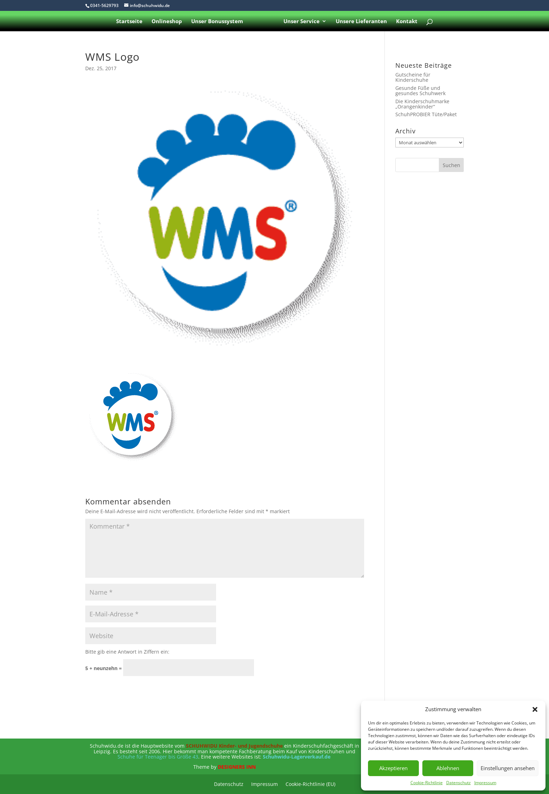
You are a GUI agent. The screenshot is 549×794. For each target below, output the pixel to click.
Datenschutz (458, 783)
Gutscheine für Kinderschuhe (412, 77)
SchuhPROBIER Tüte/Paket (426, 114)
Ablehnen (447, 768)
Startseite (129, 22)
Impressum (485, 783)
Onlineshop (167, 22)
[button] (534, 709)
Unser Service (301, 22)
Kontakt (406, 22)
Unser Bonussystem (217, 22)
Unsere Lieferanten (361, 22)
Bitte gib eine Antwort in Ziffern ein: (127, 651)
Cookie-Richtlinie (426, 783)
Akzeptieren (393, 768)
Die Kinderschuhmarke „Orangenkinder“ (422, 104)
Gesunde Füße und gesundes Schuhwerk (420, 91)
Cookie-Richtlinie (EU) (310, 784)
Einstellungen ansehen (508, 768)
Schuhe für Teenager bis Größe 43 (158, 756)
